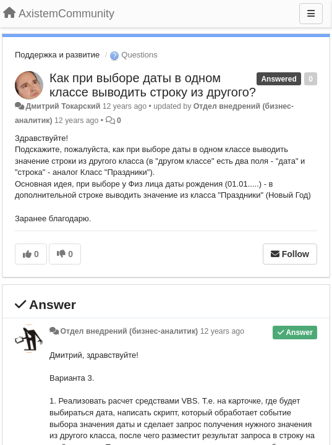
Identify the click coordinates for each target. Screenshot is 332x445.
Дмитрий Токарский (62, 106)
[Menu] (311, 13)
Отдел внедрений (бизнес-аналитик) (129, 331)
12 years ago (222, 331)
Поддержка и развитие (57, 54)
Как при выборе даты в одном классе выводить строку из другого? (152, 85)
